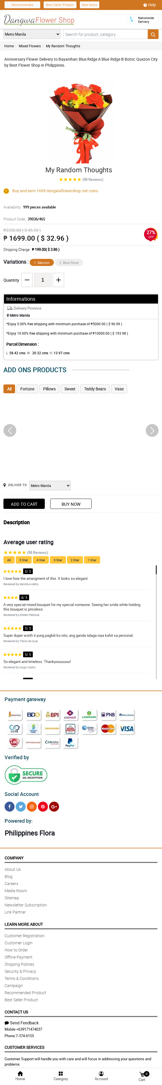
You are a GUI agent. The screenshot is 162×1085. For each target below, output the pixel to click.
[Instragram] (32, 804)
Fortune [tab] (27, 389)
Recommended (22, 5)
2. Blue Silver (69, 262)
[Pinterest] (43, 804)
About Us (13, 866)
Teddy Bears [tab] (95, 389)
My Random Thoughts (63, 46)
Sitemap (12, 894)
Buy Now (71, 504)
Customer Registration (24, 932)
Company (14, 854)
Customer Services (24, 1044)
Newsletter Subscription (26, 901)
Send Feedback (22, 1019)
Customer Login (19, 939)
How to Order (16, 946)
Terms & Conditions (22, 975)
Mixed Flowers (30, 46)
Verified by (16, 756)
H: (55, 353)
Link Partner (15, 908)
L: (14, 353)
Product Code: (23, 219)
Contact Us (16, 1008)
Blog (9, 873)
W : (34, 353)
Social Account (20, 792)
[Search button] (153, 34)
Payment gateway (23, 698)
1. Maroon (42, 262)
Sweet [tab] (69, 389)
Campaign (14, 982)
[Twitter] (21, 804)
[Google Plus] (54, 804)
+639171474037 (29, 1025)
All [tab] (9, 389)
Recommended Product (25, 989)
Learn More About (24, 921)
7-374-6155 (25, 1032)
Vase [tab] (119, 389)
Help (149, 5)
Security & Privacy (20, 968)
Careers (11, 880)
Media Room (16, 887)
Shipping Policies (19, 960)
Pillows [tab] (49, 389)
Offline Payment (19, 953)
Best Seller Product (60, 5)
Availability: (28, 207)
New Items (89, 5)
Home (9, 46)
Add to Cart (24, 504)
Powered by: (17, 817)
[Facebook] (10, 804)
